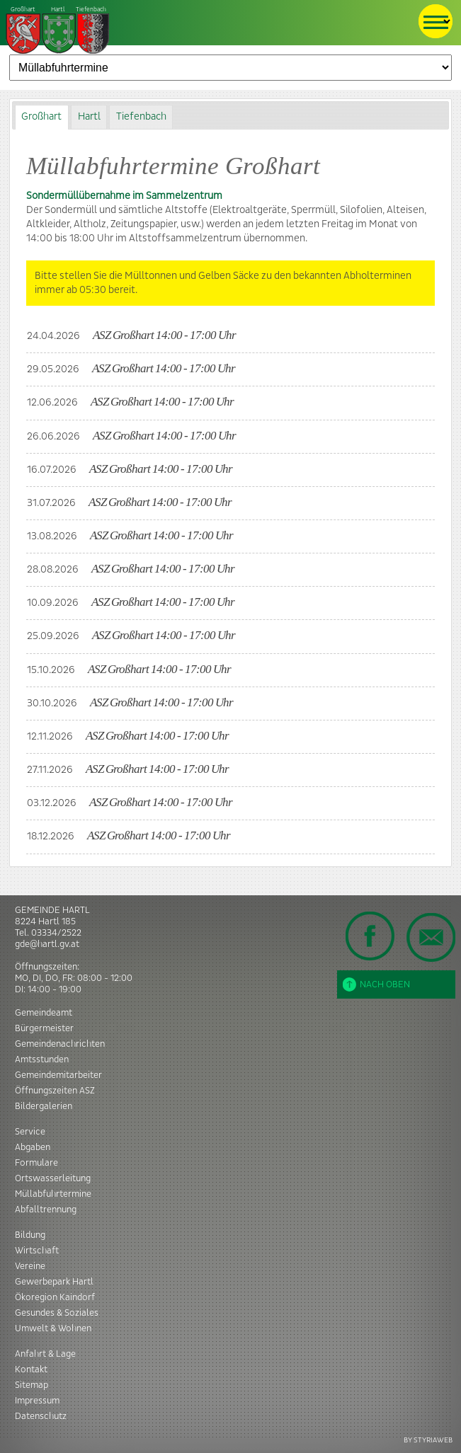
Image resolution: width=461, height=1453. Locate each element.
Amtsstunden (42, 1059)
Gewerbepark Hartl (54, 1281)
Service (30, 1131)
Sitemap (31, 1385)
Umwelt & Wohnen (53, 1328)
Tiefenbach (58, 31)
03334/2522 (56, 932)
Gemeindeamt (43, 1012)
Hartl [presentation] (89, 116)
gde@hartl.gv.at (47, 944)
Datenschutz (41, 1416)
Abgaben (32, 1147)
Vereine (30, 1266)
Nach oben (376, 984)
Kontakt (31, 1369)
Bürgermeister (44, 1028)
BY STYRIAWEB (428, 1440)
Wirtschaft (37, 1250)
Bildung (30, 1235)
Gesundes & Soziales (56, 1313)
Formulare (36, 1162)
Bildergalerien (43, 1106)
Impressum (37, 1400)
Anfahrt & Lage (45, 1354)
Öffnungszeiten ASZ (55, 1090)
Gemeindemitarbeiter (58, 1075)
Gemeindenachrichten (60, 1044)
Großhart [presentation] (41, 116)
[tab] (42, 117)
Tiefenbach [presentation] (141, 116)
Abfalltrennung (45, 1209)
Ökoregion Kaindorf (55, 1297)
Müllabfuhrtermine (53, 1194)
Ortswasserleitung (53, 1178)
